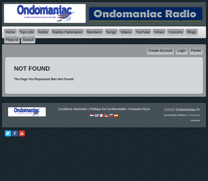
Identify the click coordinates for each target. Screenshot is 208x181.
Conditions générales (72, 109)
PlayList (12, 40)
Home (10, 32)
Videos (126, 32)
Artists (43, 32)
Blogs (191, 32)
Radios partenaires (67, 32)
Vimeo (159, 32)
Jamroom (195, 120)
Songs (111, 32)
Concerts (176, 32)
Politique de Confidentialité (108, 109)
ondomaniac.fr (188, 110)
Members (94, 32)
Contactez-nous (139, 109)
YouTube (143, 32)
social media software (175, 115)
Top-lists (27, 32)
